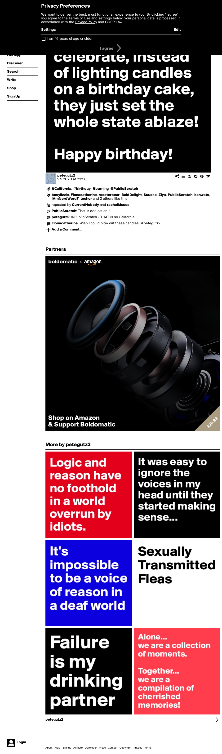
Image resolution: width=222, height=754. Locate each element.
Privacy (137, 747)
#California (61, 189)
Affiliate (78, 747)
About (49, 747)
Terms (147, 747)
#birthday (82, 189)
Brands (66, 747)
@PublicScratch (124, 189)
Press (102, 747)
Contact (112, 747)
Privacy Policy (86, 22)
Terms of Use (79, 18)
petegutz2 (66, 175)
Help (57, 747)
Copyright (125, 747)
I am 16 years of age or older (70, 39)
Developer (91, 747)
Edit (177, 30)
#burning (101, 189)
